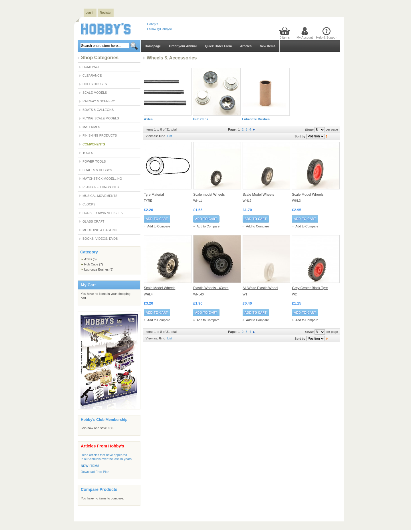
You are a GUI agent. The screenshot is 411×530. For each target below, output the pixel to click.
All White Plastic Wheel (260, 288)
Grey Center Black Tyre (310, 288)
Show (309, 129)
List (169, 136)
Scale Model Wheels (258, 195)
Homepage (153, 46)
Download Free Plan (95, 471)
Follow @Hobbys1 (159, 29)
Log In (90, 12)
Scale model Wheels (209, 195)
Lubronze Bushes (96, 269)
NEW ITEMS (90, 465)
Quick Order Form (218, 46)
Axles (88, 259)
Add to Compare (158, 226)
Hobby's (152, 24)
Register (106, 12)
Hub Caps (91, 264)
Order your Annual (183, 46)
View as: (152, 136)
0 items (285, 37)
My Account (305, 37)
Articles (245, 46)
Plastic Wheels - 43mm (211, 288)
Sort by (300, 136)
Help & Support (326, 37)
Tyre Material (154, 195)
